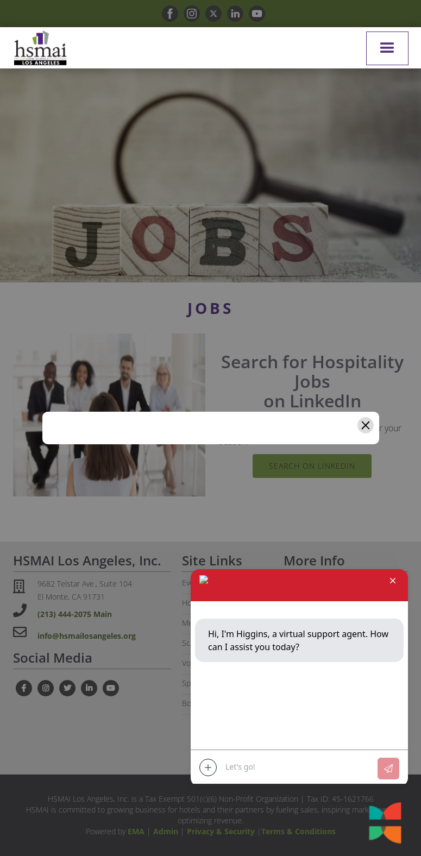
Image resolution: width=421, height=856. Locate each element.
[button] (387, 48)
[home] (40, 48)
